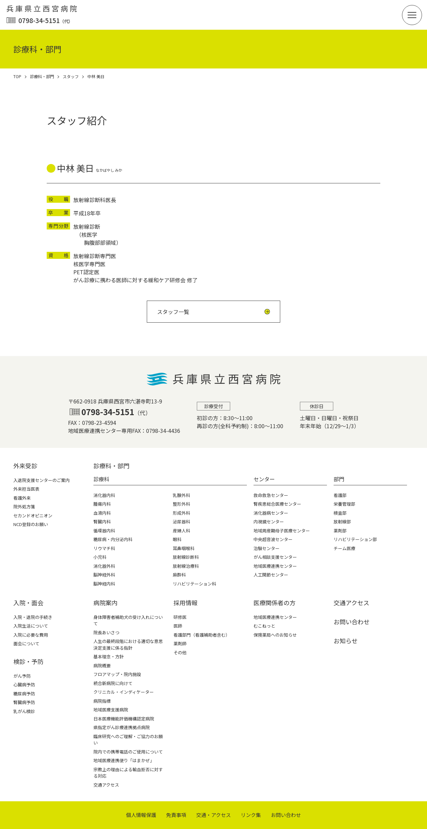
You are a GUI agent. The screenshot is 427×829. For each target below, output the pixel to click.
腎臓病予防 (24, 702)
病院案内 (105, 602)
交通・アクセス (213, 814)
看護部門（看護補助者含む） (201, 635)
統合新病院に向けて (112, 683)
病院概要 (102, 665)
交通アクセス (106, 785)
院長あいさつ (106, 632)
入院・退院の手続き (32, 617)
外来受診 (25, 465)
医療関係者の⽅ (275, 602)
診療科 (101, 479)
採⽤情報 (185, 602)
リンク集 (251, 814)
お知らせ (346, 640)
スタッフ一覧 (173, 312)
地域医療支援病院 (110, 709)
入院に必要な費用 (30, 635)
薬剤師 (179, 643)
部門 (339, 479)
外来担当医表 (26, 489)
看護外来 (22, 498)
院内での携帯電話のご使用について (128, 752)
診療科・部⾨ (111, 465)
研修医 (179, 617)
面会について (26, 643)
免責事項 (176, 814)
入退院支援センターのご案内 (41, 480)
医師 (177, 626)
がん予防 (22, 676)
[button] (412, 15)
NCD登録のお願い (30, 524)
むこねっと (264, 626)
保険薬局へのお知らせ (275, 635)
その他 (179, 652)
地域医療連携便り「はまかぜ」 (123, 760)
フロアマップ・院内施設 (117, 674)
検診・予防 (28, 661)
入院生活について (30, 626)
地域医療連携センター (275, 617)
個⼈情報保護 (141, 814)
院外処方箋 (24, 506)
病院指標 (102, 701)
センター (264, 479)
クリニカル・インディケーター (123, 692)
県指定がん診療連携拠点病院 (121, 727)
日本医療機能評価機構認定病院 (123, 718)
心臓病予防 (24, 684)
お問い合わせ (352, 621)
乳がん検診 (24, 711)
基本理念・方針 (108, 656)
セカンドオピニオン (32, 515)
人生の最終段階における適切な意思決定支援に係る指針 (128, 644)
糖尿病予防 (24, 693)
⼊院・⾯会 (28, 602)
